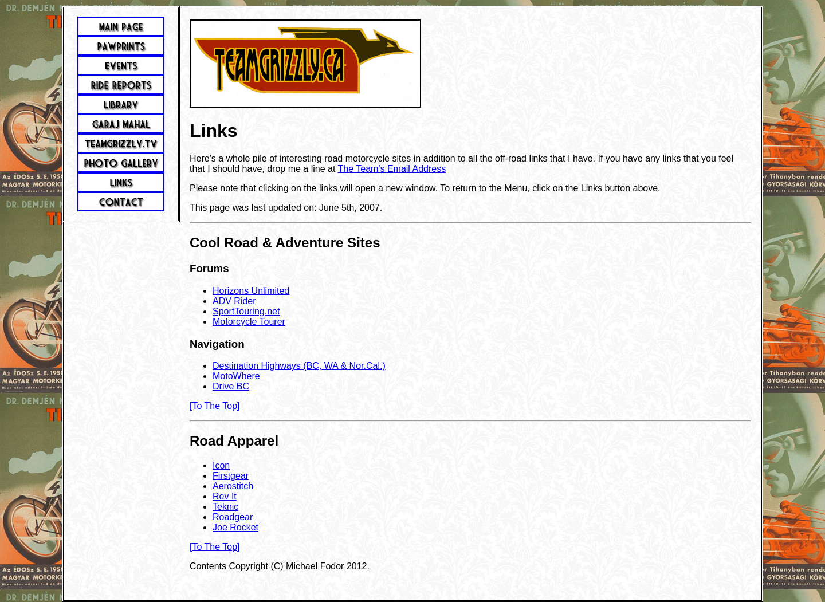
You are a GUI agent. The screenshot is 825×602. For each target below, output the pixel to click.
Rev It (225, 496)
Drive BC (231, 386)
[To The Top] (214, 406)
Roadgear (233, 517)
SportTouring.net (246, 311)
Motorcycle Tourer (249, 321)
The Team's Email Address (392, 169)
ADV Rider (234, 301)
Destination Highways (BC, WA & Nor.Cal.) (299, 366)
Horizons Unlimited (251, 291)
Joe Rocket (235, 527)
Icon (221, 465)
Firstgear (231, 476)
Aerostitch (233, 486)
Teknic (225, 506)
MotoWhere (236, 376)
